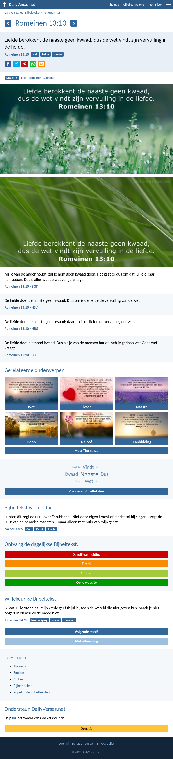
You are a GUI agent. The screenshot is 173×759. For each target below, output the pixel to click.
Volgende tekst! (86, 632)
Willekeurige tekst (134, 5)
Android (86, 573)
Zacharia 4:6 (14, 529)
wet (34, 54)
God (28, 529)
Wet (89, 481)
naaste (58, 54)
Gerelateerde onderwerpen (34, 370)
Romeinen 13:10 (17, 54)
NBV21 (12, 77)
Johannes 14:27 (16, 620)
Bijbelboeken (32, 12)
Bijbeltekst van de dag (28, 507)
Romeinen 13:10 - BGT (21, 286)
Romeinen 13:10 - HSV (21, 307)
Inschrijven (155, 5)
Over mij (64, 743)
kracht (52, 529)
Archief (19, 679)
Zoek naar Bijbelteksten (86, 491)
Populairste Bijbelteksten (32, 692)
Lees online (38, 78)
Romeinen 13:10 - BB (20, 355)
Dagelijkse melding (87, 554)
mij (14, 718)
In (96, 481)
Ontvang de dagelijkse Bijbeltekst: (41, 544)
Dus (104, 474)
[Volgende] (73, 23)
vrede (55, 620)
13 (58, 12)
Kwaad (71, 474)
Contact (90, 743)
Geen (78, 481)
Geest (39, 529)
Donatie (86, 728)
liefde (45, 54)
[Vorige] (8, 23)
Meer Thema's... (86, 450)
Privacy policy (105, 743)
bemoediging (39, 620)
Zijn (98, 467)
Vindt (88, 467)
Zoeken (19, 673)
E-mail (86, 564)
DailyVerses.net (14, 12)
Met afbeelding (86, 641)
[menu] (168, 6)
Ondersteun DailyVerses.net (35, 709)
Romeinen (49, 12)
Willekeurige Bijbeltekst (30, 598)
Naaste (89, 474)
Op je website (86, 582)
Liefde (76, 467)
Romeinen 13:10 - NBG (21, 328)
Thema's (114, 5)
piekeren (69, 620)
